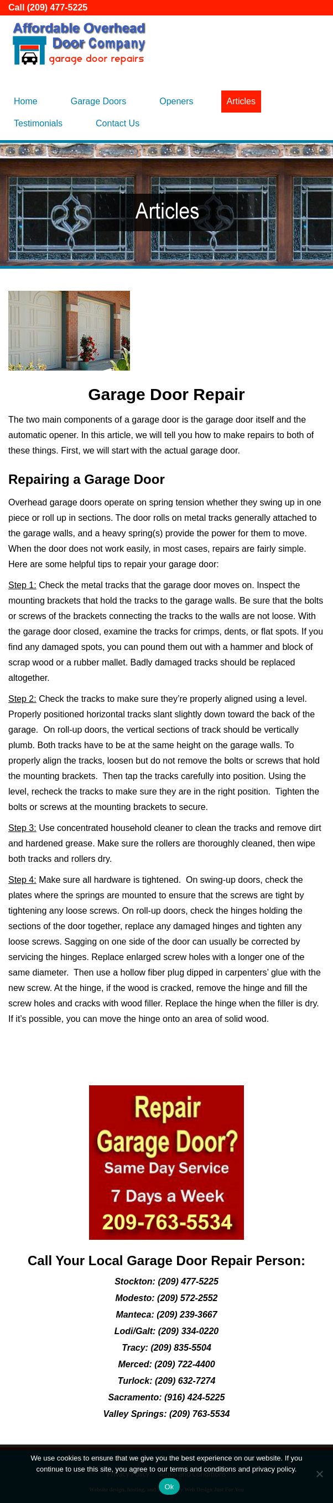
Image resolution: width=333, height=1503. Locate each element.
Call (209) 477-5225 (47, 7)
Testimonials (38, 123)
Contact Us (117, 123)
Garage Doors (99, 101)
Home (26, 101)
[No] (319, 1473)
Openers (176, 101)
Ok (169, 1487)
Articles (241, 101)
